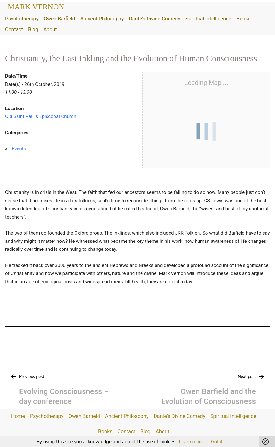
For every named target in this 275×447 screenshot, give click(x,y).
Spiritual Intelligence (208, 19)
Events (19, 149)
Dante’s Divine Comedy (154, 19)
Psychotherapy (22, 19)
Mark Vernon (36, 7)
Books (243, 19)
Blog (33, 29)
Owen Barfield (59, 19)
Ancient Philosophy (102, 19)
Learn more (191, 441)
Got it (217, 441)
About (50, 29)
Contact (14, 29)
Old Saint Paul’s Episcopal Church (40, 116)
